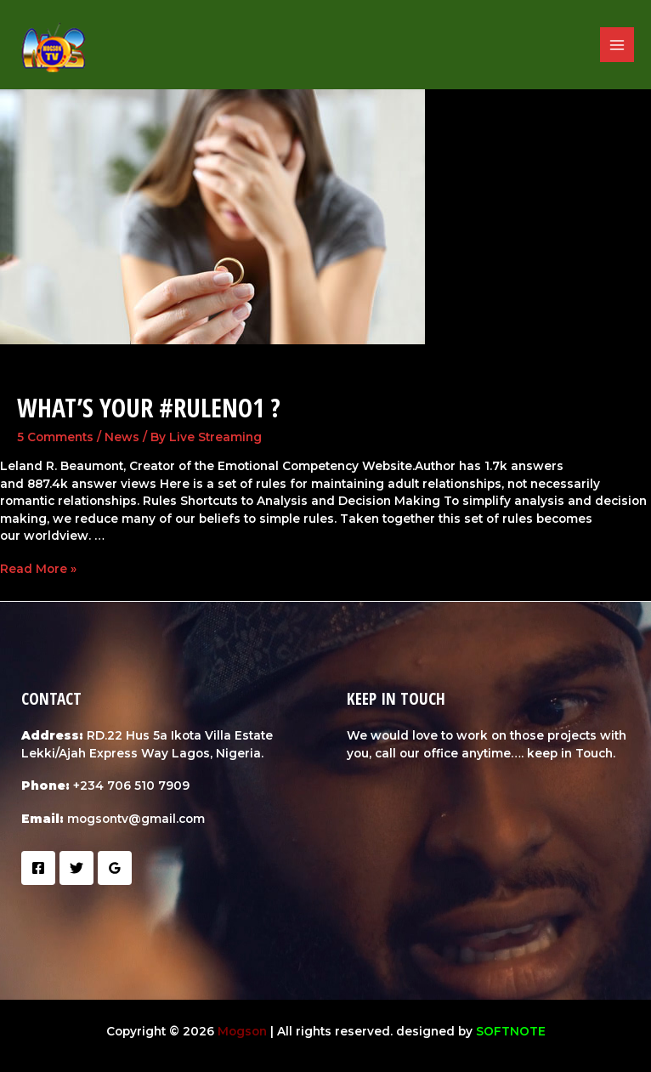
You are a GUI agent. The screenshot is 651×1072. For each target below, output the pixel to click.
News (122, 437)
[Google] (115, 868)
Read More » (38, 569)
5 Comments (55, 437)
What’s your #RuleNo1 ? (148, 407)
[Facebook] (38, 868)
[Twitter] (76, 868)
